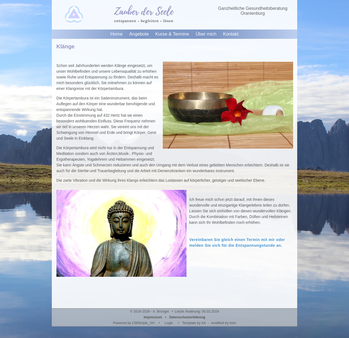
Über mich (205, 34)
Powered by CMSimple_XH (134, 323)
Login (169, 323)
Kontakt (231, 34)
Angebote (139, 34)
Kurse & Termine (172, 34)
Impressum (153, 317)
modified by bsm (223, 323)
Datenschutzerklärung (187, 317)
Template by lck (194, 323)
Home (116, 34)
